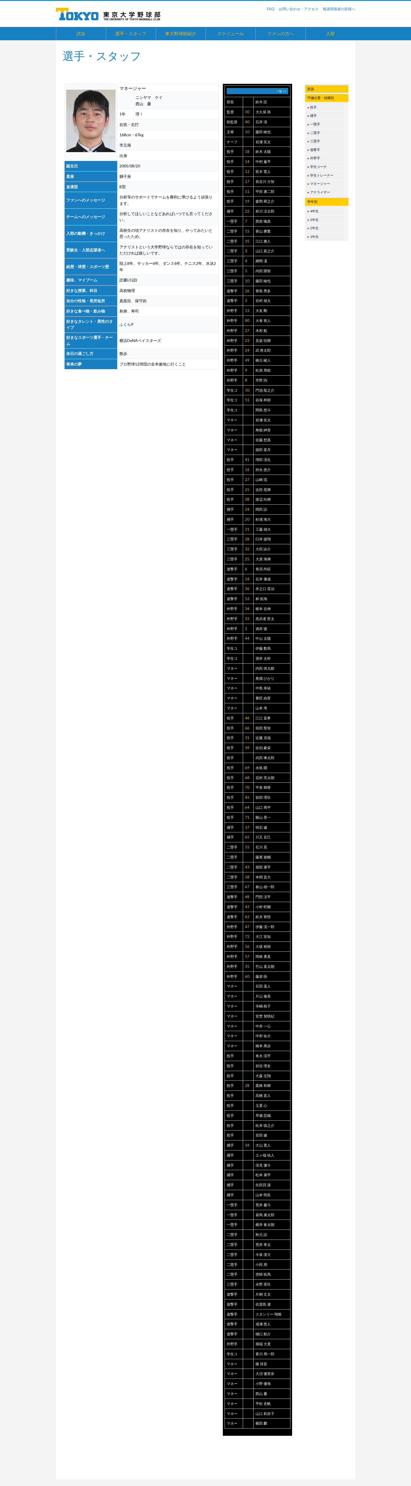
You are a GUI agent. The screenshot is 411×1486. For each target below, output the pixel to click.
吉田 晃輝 (263, 489)
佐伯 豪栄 (263, 747)
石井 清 (261, 122)
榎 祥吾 (261, 1364)
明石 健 (261, 827)
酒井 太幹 (263, 658)
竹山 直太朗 (265, 966)
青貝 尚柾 (263, 569)
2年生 (313, 228)
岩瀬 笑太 (263, 142)
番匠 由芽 (263, 698)
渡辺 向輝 (263, 499)
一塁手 (232, 221)
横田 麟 (261, 1423)
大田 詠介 (263, 549)
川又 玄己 (263, 837)
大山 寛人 (263, 1145)
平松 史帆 (263, 1403)
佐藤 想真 (263, 440)
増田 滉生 (263, 459)
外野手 (232, 310)
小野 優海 (263, 1383)
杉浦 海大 (263, 519)
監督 (230, 112)
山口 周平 (263, 807)
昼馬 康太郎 (265, 1215)
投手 (230, 151)
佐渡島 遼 (263, 1304)
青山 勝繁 (263, 231)
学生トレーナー (320, 175)
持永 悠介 (263, 469)
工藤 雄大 (263, 529)
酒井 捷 (261, 628)
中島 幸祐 (263, 688)
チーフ (232, 142)
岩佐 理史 (263, 1066)
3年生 (313, 220)
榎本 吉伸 (263, 608)
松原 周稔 (263, 370)
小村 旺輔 (263, 907)
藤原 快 (261, 976)
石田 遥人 (263, 986)
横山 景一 (263, 817)
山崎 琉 (261, 479)
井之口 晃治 (265, 588)
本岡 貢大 (263, 877)
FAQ (270, 9)
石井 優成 (263, 579)
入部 (330, 33)
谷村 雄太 (263, 300)
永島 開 (261, 767)
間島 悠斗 (263, 410)
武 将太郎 (263, 350)
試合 (80, 33)
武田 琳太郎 (265, 757)
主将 (230, 132)
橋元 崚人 (263, 360)
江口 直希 (263, 718)
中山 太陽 (263, 638)
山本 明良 (263, 1195)
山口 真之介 (265, 251)
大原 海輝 (263, 559)
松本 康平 (263, 1175)
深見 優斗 (263, 1165)
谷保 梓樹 (263, 400)
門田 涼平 (263, 897)
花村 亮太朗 (265, 777)
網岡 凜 (261, 261)
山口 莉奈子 (265, 1413)
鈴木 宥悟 (263, 917)
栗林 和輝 (263, 1085)
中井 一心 (263, 1026)
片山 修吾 (263, 996)
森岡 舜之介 (265, 201)
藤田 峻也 (263, 132)
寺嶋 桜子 (263, 1006)
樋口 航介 (263, 1334)
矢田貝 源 (263, 1185)
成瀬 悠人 (263, 1324)
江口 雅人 (263, 241)
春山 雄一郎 (265, 887)
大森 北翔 (263, 1076)
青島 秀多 (263, 291)
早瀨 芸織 (263, 1115)
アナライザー (318, 192)
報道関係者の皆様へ (339, 9)
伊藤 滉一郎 (265, 927)
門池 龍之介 (265, 390)
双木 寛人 (263, 171)
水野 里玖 (263, 1284)
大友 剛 (261, 310)
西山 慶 (261, 1393)
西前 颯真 (263, 221)
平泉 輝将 (263, 787)
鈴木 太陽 (263, 151)
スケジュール (230, 33)
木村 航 (261, 330)
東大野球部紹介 (180, 33)
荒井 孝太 (263, 1244)
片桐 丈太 (263, 1294)
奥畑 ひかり (265, 678)
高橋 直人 (263, 1095)
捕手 (230, 211)
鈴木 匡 (261, 102)
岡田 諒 (261, 509)
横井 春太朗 (265, 1224)
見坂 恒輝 (263, 340)
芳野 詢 (261, 380)
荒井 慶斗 (263, 1205)
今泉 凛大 (263, 1254)
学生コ (232, 390)
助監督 (232, 122)
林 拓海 (261, 598)
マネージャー (318, 184)
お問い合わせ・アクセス (298, 9)
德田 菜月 (263, 449)
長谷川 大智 (265, 181)
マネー (232, 420)
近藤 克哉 (263, 738)
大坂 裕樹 (263, 946)
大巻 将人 (263, 320)
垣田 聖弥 (263, 728)
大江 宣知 (263, 936)
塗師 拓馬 (263, 1274)
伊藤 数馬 (263, 648)
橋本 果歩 (263, 1046)
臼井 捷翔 (263, 539)
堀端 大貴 (263, 1344)
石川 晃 (261, 847)
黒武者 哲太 (265, 618)
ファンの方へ (280, 33)
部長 (230, 102)
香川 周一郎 (265, 1354)
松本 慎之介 (265, 1125)
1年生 (313, 237)
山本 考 (261, 708)
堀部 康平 (263, 867)
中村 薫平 (263, 161)
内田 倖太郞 (265, 668)
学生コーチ (317, 167)
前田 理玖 (263, 797)
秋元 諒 (261, 1234)
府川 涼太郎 (265, 211)
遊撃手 (232, 291)
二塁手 (232, 231)
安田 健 (261, 1135)
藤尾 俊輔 (263, 857)
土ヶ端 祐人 (265, 1155)
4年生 (313, 211)
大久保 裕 (263, 112)
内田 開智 (263, 271)
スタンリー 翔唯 (269, 1314)
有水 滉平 (263, 1056)
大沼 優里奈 (265, 1373)
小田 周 (261, 1264)
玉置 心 (261, 1105)
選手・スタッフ (130, 33)
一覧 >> (281, 91)
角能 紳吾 (263, 430)
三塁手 (232, 261)
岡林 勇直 (263, 956)
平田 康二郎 (265, 191)
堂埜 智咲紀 (265, 1016)
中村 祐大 (263, 1036)
